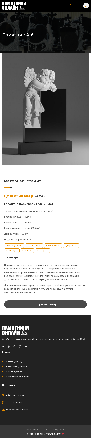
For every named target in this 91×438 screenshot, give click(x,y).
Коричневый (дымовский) (18, 376)
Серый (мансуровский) (16, 366)
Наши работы (58, 429)
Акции (44, 429)
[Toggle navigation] (70, 6)
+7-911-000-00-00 (14, 402)
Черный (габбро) (14, 361)
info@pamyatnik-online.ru (17, 409)
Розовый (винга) (14, 371)
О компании (32, 429)
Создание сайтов (35, 433)
